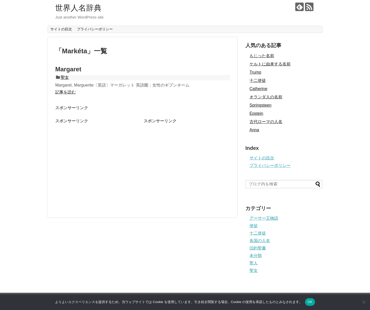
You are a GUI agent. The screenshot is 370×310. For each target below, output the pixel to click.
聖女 (65, 77)
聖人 (253, 263)
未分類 (255, 255)
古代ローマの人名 (265, 121)
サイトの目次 (61, 29)
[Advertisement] (98, 160)
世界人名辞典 (78, 8)
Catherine (258, 89)
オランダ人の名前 (265, 97)
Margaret (68, 69)
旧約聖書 (257, 248)
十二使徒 (257, 80)
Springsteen (260, 105)
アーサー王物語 (263, 218)
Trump (255, 72)
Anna (254, 130)
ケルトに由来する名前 (270, 64)
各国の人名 (259, 240)
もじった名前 (261, 56)
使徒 (253, 225)
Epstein (256, 113)
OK (310, 302)
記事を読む (65, 92)
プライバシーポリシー (95, 29)
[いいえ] (363, 302)
